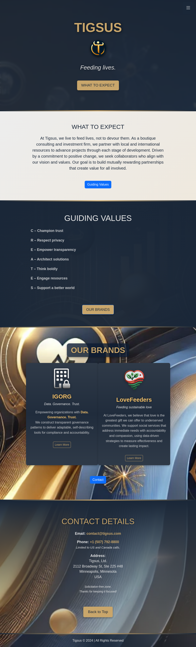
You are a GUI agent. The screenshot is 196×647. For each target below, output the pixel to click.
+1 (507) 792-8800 (104, 542)
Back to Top (98, 612)
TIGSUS (98, 27)
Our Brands (98, 310)
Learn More (62, 444)
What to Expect (98, 85)
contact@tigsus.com (103, 534)
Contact (98, 479)
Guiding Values (98, 184)
